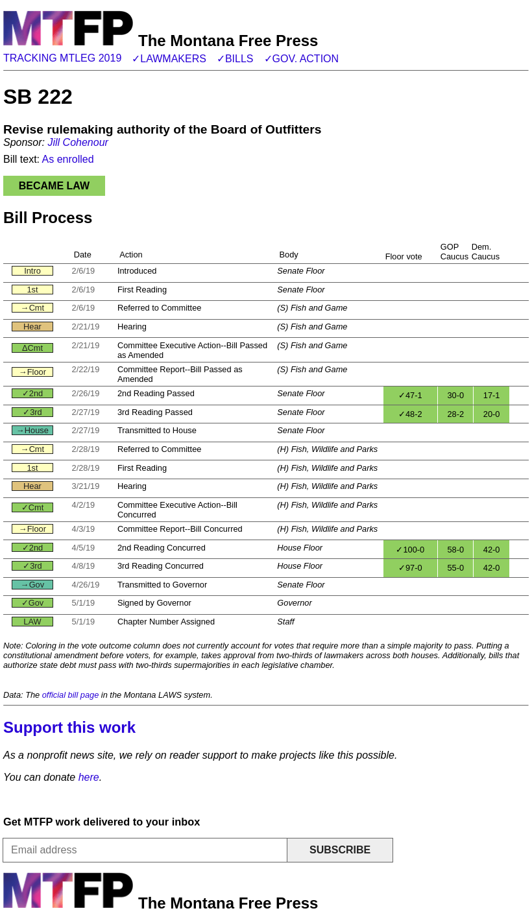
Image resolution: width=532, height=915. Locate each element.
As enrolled (68, 159)
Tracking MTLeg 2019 (62, 58)
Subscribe (339, 849)
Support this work (69, 727)
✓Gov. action (301, 58)
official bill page (70, 695)
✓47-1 (410, 395)
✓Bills (235, 58)
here (89, 777)
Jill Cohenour (77, 142)
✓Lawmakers (169, 58)
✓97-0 (410, 568)
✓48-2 (410, 414)
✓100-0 (410, 549)
